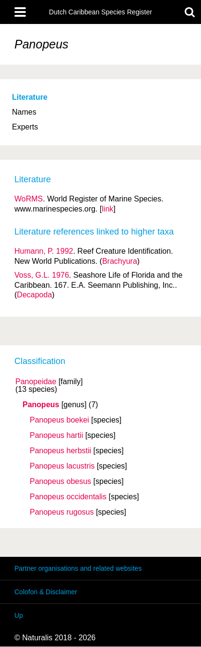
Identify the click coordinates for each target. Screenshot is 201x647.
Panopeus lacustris (62, 466)
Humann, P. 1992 (43, 251)
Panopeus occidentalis (68, 497)
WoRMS (28, 199)
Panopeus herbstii (60, 451)
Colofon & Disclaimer (45, 592)
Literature (29, 97)
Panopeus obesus (60, 481)
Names (24, 112)
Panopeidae (35, 382)
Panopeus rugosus (62, 512)
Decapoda (34, 295)
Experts (25, 127)
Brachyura (119, 261)
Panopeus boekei (59, 420)
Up (18, 615)
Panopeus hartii (56, 435)
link (107, 209)
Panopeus (41, 405)
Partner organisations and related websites (78, 568)
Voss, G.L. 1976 (41, 275)
